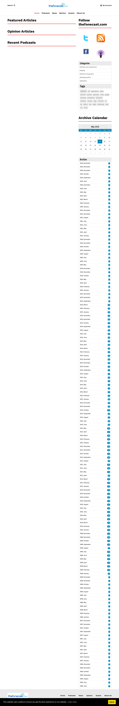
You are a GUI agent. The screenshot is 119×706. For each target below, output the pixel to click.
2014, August (84, 330)
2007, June (83, 642)
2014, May (83, 341)
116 (109, 486)
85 (109, 355)
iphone (85, 104)
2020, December (85, 239)
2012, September (85, 413)
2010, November (85, 493)
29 (109, 573)
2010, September (85, 501)
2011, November (85, 450)
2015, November (85, 297)
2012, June (83, 424)
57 (109, 374)
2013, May (83, 384)
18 (109, 308)
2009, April (83, 562)
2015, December (85, 294)
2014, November (85, 319)
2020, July (83, 257)
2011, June (83, 468)
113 (109, 439)
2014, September (85, 326)
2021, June (83, 225)
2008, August (84, 591)
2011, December (85, 446)
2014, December (85, 315)
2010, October (84, 497)
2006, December (85, 664)
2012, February (84, 439)
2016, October (84, 276)
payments (96, 94)
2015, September (85, 301)
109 (109, 450)
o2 (105, 101)
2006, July (83, 682)
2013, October (84, 366)
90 (109, 461)
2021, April (83, 232)
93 (109, 548)
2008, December (85, 577)
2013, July (83, 377)
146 (109, 537)
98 (109, 413)
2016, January (84, 290)
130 (109, 453)
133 (109, 428)
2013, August (84, 374)
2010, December (85, 490)
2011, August (84, 461)
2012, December (85, 403)
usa (90, 104)
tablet (94, 104)
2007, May (83, 646)
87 (109, 406)
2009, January (84, 573)
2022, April (83, 196)
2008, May (83, 602)
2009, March (84, 566)
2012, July (83, 421)
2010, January (84, 530)
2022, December (85, 185)
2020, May (83, 265)
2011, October (84, 453)
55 (109, 344)
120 (109, 468)
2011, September (85, 457)
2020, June (83, 261)
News (54, 13)
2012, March (84, 435)
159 (109, 551)
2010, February (84, 526)
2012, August (84, 417)
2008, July (83, 595)
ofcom (85, 108)
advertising (101, 104)
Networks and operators (87, 74)
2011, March (84, 479)
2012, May (83, 428)
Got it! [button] (112, 702)
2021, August (84, 217)
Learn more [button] (72, 702)
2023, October (84, 174)
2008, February (84, 613)
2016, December (85, 268)
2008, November (85, 581)
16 (109, 305)
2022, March (84, 199)
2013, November (85, 363)
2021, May (83, 228)
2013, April (83, 388)
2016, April (83, 283)
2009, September (85, 544)
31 (109, 330)
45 (109, 319)
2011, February (84, 483)
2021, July (83, 221)
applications (95, 91)
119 (109, 457)
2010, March (84, 522)
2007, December (85, 620)
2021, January (84, 236)
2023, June (83, 181)
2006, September (85, 675)
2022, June (83, 188)
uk (89, 91)
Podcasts (46, 13)
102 (109, 410)
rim (81, 108)
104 (109, 522)
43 (109, 334)
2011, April (83, 475)
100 (109, 432)
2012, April (83, 432)
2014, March (84, 348)
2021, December (85, 210)
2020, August (84, 254)
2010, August (84, 504)
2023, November (85, 170)
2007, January (84, 660)
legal (95, 101)
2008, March (84, 610)
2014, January (84, 355)
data (107, 104)
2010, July (83, 508)
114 (109, 515)
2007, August (84, 635)
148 (109, 544)
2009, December (85, 533)
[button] (11, 5)
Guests (71, 13)
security (89, 101)
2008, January (84, 617)
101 (109, 479)
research (83, 94)
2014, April (83, 344)
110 (109, 435)
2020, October (84, 246)
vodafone (83, 101)
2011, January (84, 486)
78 (109, 352)
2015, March (84, 305)
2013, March (84, 392)
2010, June (83, 512)
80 (109, 424)
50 (109, 337)
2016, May (83, 279)
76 (109, 370)
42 (109, 326)
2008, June (83, 599)
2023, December (85, 167)
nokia (102, 94)
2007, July (83, 639)
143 (109, 530)
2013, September (85, 370)
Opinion (62, 13)
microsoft (101, 101)
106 (109, 446)
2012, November (85, 406)
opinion (83, 91)
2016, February (84, 286)
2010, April (83, 519)
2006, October (84, 671)
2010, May (83, 515)
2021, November (85, 214)
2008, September (85, 588)
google (107, 94)
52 (109, 341)
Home (36, 13)
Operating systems (85, 77)
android (89, 94)
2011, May (83, 472)
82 (109, 475)
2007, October (84, 628)
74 (109, 388)
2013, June (83, 381)
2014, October (84, 323)
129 (109, 443)
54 (109, 323)
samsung (83, 98)
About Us (81, 13)
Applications (83, 81)
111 (109, 504)
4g (81, 104)
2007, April (83, 650)
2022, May (83, 192)
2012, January (84, 443)
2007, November (85, 624)
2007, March (84, 653)
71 (109, 366)
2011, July (83, 464)
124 (109, 464)
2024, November (85, 163)
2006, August (84, 679)
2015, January (84, 312)
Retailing (82, 70)
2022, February (84, 203)
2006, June (83, 686)
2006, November (85, 668)
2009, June (83, 555)
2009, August (84, 548)
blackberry (99, 98)
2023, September (85, 177)
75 (109, 377)
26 (109, 312)
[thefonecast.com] (58, 5)
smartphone (91, 98)
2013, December (85, 359)
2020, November (85, 243)
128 (109, 512)
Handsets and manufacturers (88, 67)
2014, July (83, 334)
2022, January (84, 207)
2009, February (84, 570)
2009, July (83, 551)
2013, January (84, 399)
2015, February (84, 308)
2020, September (85, 250)
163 (109, 566)
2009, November (85, 537)
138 (109, 483)
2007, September (85, 631)
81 (109, 403)
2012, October (84, 410)
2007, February (84, 657)
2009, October (84, 541)
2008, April (83, 606)
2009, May (83, 559)
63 (109, 348)
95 (109, 399)
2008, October (84, 584)
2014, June (83, 337)
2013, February (84, 395)
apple (101, 91)
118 (109, 490)
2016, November (85, 272)
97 (109, 395)
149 (109, 541)
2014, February (84, 352)
